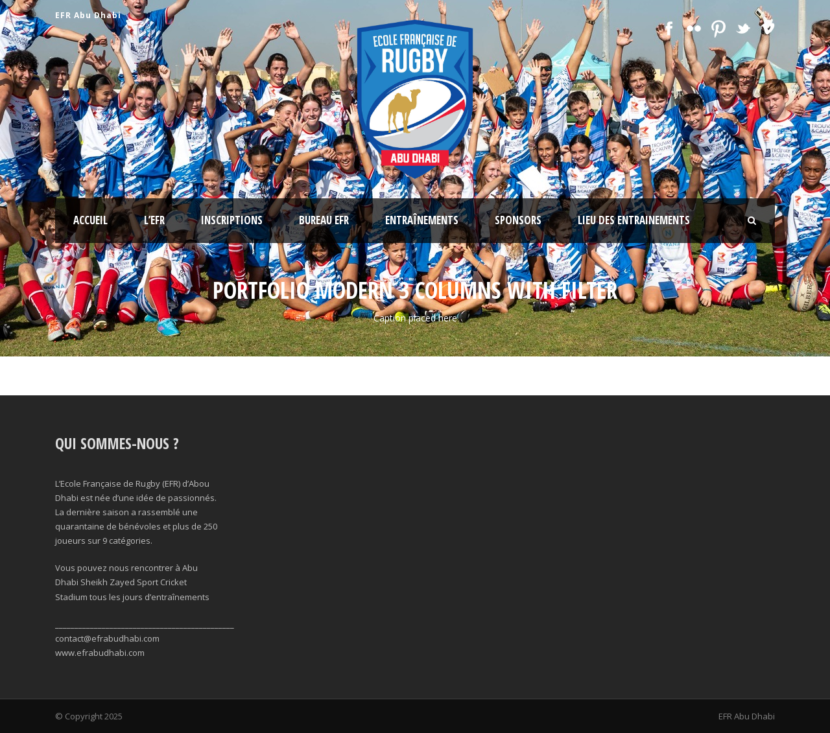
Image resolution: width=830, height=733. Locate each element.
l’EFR (154, 220)
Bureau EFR (324, 220)
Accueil (90, 220)
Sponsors (518, 220)
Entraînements (421, 220)
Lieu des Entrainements (634, 220)
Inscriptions (232, 220)
